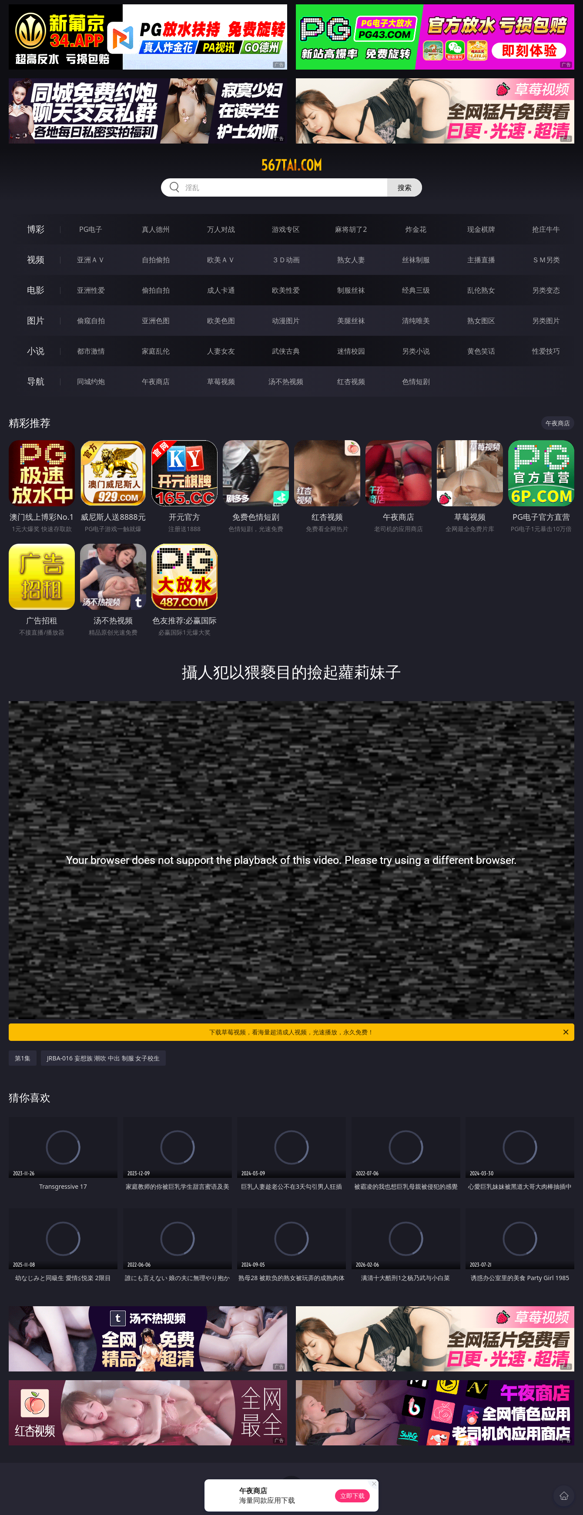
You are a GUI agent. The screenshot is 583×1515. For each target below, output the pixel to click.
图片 (35, 320)
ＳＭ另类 (546, 259)
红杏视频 (351, 381)
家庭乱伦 (156, 351)
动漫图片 (286, 320)
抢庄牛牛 (546, 229)
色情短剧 (416, 381)
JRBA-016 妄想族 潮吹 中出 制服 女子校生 (103, 1058)
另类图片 (546, 320)
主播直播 (481, 259)
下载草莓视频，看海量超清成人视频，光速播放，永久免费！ (389, 1032)
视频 (35, 259)
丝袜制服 (416, 259)
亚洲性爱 (91, 290)
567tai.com (291, 165)
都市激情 (91, 351)
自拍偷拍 (156, 259)
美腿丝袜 (351, 320)
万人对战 (221, 229)
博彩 (35, 229)
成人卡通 (221, 290)
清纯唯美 (416, 320)
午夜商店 (156, 381)
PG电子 (90, 229)
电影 (35, 290)
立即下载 (352, 1496)
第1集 (22, 1058)
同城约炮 (91, 381)
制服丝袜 (351, 290)
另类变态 (546, 290)
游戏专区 (286, 229)
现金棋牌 (481, 229)
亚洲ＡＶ (91, 259)
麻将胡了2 (351, 229)
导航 (35, 381)
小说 (35, 351)
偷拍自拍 (156, 290)
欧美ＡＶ (221, 259)
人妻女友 (221, 351)
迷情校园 (351, 351)
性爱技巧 (546, 351)
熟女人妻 (351, 259)
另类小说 (416, 351)
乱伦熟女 (481, 290)
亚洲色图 (156, 320)
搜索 (405, 187)
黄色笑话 (481, 351)
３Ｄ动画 (286, 259)
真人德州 (156, 229)
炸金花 (415, 229)
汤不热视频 (285, 381)
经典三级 (416, 290)
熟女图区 (481, 320)
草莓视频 (221, 381)
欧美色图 (221, 320)
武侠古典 (286, 351)
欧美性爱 (286, 290)
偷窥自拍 (91, 320)
